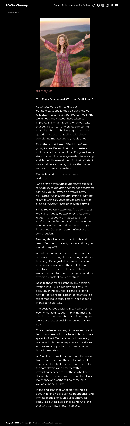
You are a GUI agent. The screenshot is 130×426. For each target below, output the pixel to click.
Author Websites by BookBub (50, 423)
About (57, 5)
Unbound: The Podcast (79, 5)
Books (64, 5)
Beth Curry (17, 5)
